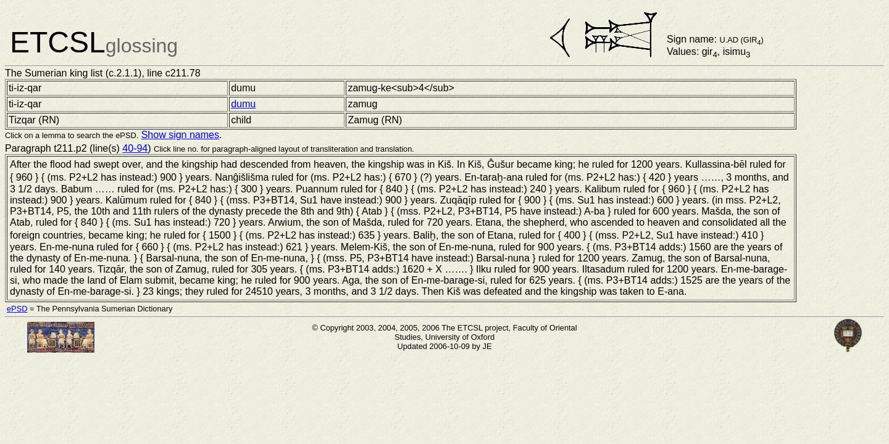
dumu (243, 104)
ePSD (17, 308)
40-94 (135, 148)
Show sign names (180, 135)
